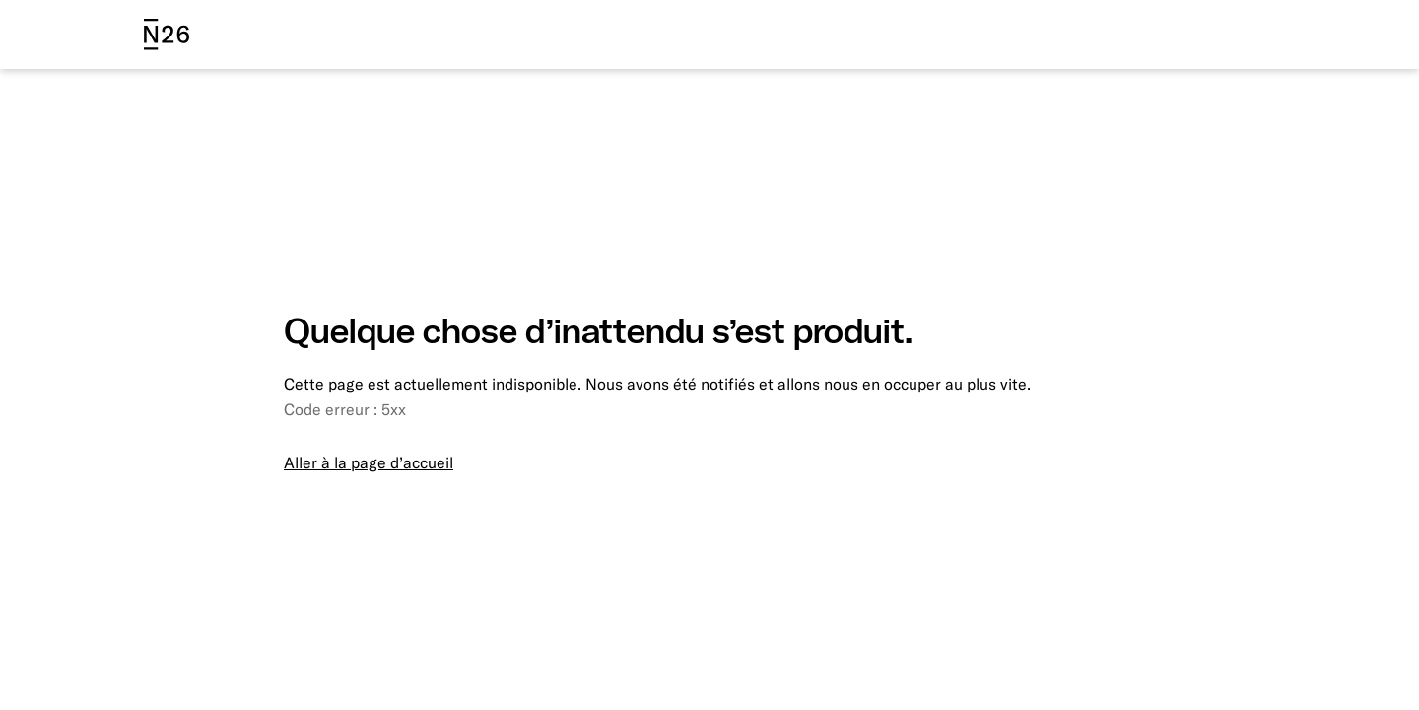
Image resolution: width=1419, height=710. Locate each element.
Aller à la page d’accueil (368, 462)
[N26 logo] (166, 34)
